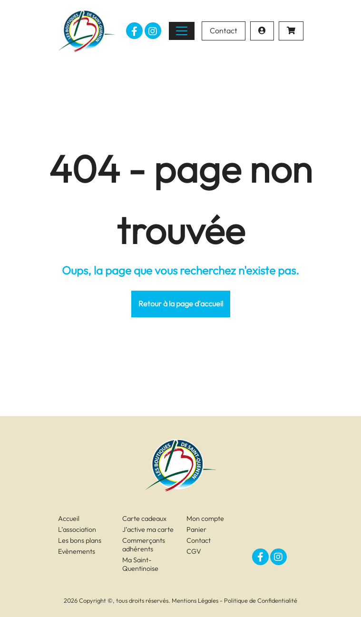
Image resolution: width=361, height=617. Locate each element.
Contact (223, 30)
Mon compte (205, 518)
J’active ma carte (148, 529)
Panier (196, 529)
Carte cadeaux (144, 518)
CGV (193, 551)
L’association (77, 529)
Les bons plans (79, 540)
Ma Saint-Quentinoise (140, 564)
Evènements (76, 551)
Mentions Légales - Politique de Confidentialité (234, 600)
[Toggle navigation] (182, 31)
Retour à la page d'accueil (180, 303)
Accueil (68, 518)
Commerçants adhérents (143, 544)
